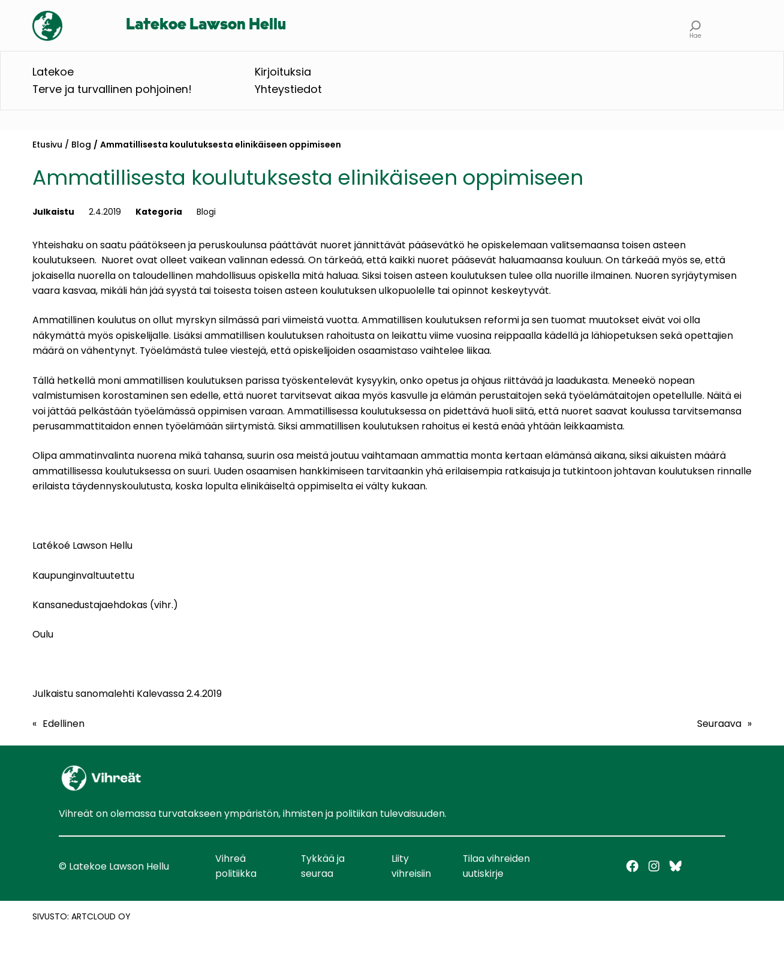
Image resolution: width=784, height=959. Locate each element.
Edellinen (64, 723)
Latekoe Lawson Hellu (206, 25)
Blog (81, 145)
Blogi (206, 212)
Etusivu (47, 145)
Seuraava (719, 723)
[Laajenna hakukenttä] (695, 25)
